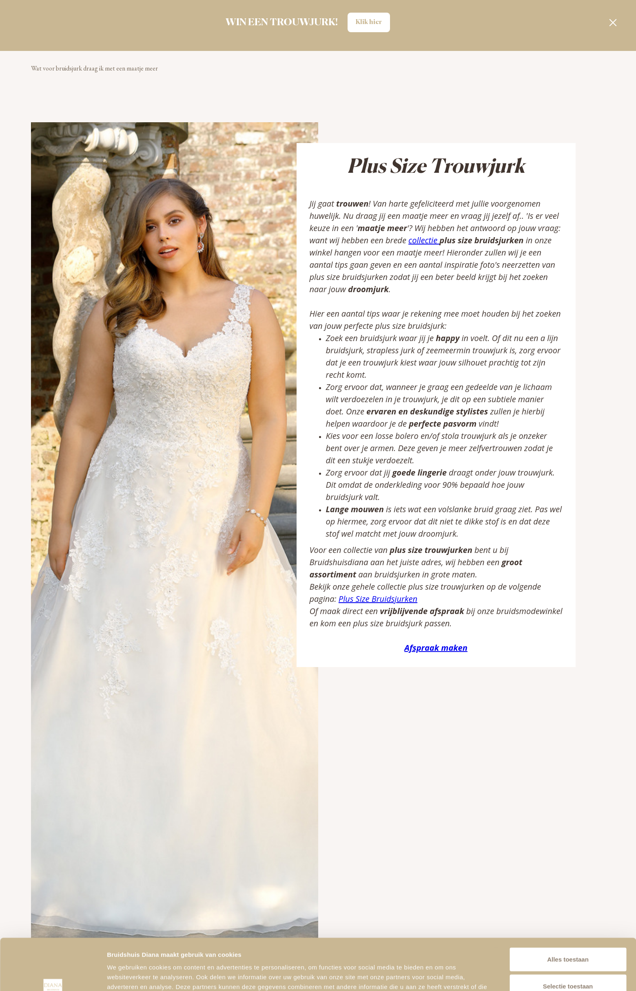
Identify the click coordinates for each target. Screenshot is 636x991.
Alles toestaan (568, 910)
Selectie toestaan (568, 937)
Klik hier (369, 22)
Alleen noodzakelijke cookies (567, 964)
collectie (423, 240)
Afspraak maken (436, 647)
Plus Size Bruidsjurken (378, 598)
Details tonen (440, 974)
